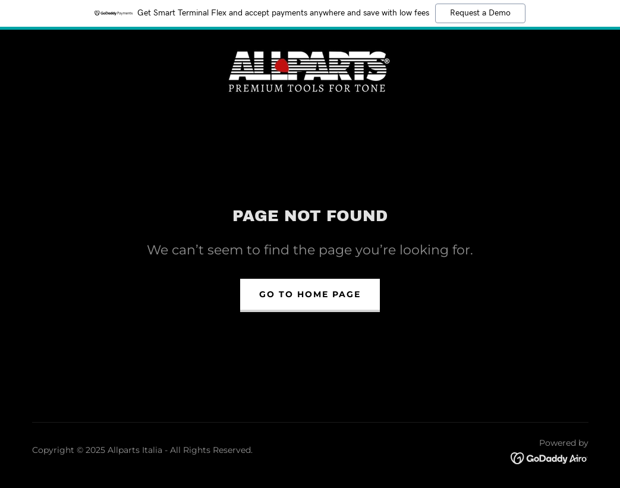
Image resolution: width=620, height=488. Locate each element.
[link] (309, 69)
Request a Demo (480, 13)
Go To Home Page (310, 294)
